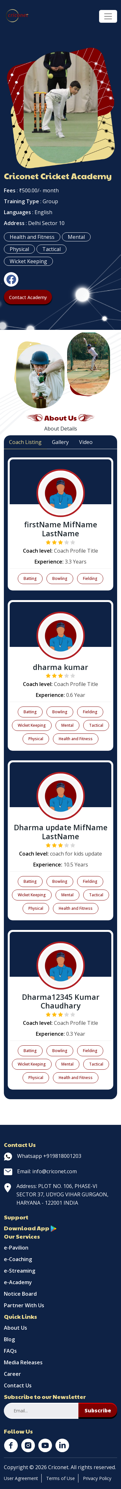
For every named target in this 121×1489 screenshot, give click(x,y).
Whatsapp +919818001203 (42, 1155)
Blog (9, 1339)
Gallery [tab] (60, 442)
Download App (30, 1228)
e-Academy (18, 1282)
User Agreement (21, 1478)
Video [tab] (86, 442)
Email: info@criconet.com (40, 1171)
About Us (15, 1327)
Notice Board (20, 1293)
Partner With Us (24, 1305)
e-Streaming (19, 1270)
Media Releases (23, 1362)
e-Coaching (18, 1259)
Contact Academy (28, 297)
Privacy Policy (97, 1478)
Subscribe (98, 1410)
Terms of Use (60, 1478)
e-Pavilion (16, 1247)
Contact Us (18, 1385)
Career (12, 1373)
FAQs (10, 1350)
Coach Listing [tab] (25, 442)
